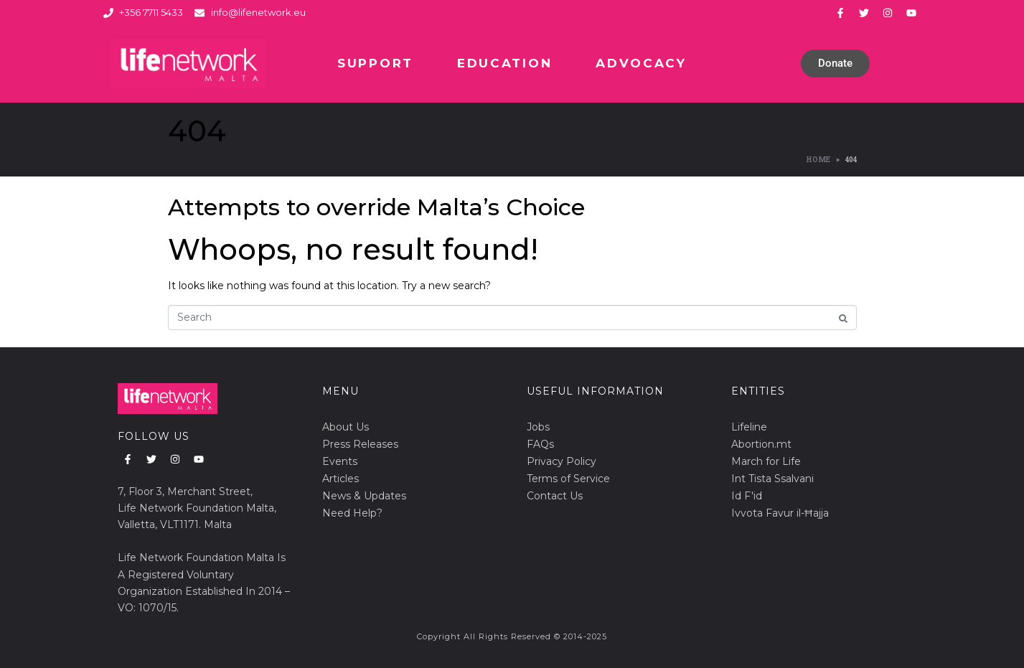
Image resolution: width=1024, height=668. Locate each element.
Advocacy (641, 63)
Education (504, 63)
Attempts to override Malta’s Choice (376, 207)
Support (375, 63)
